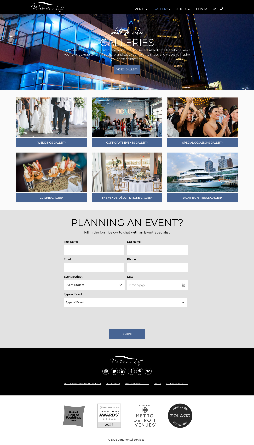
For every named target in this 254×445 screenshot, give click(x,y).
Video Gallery (127, 69)
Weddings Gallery (51, 142)
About (182, 9)
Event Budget (73, 276)
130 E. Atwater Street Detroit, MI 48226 (82, 383)
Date (130, 276)
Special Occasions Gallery (202, 142)
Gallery (161, 9)
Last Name (134, 241)
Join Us (157, 383)
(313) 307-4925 (113, 383)
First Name (71, 241)
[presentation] (125, 317)
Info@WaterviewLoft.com (137, 383)
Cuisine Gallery (52, 197)
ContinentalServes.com (177, 383)
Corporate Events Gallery (127, 142)
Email (67, 259)
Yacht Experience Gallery (202, 197)
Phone (131, 259)
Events (139, 9)
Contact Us (206, 9)
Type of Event (73, 294)
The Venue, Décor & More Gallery (127, 197)
